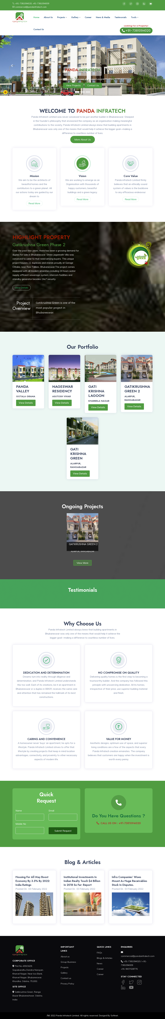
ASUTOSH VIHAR (61, 396)
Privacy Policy (67, 983)
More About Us (82, 139)
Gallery (75, 17)
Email (51, 810)
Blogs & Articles (104, 958)
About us (65, 956)
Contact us (66, 978)
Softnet (114, 1015)
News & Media (103, 17)
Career (88, 17)
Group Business (68, 962)
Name (19, 810)
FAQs (99, 952)
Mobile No (21, 823)
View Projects (73, 85)
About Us (48, 17)
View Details (21, 287)
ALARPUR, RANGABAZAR (132, 398)
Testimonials (120, 17)
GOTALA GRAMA (25, 396)
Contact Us (38, 29)
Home (36, 17)
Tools (134, 17)
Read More (34, 203)
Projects (62, 17)
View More (82, 562)
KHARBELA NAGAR (98, 401)
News (99, 963)
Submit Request (63, 830)
